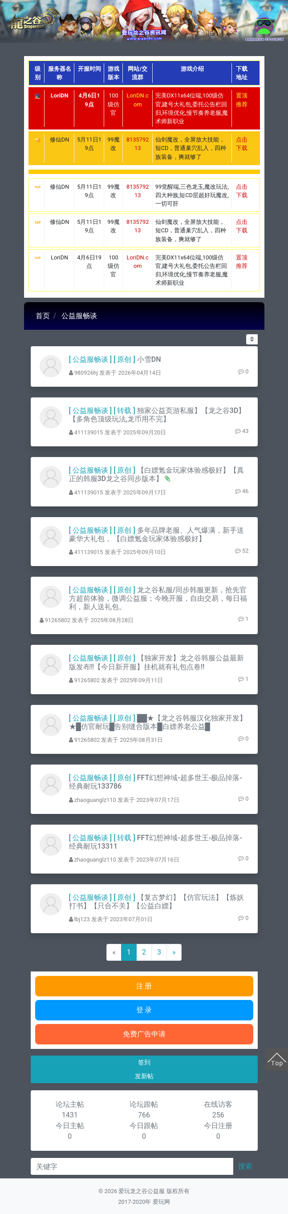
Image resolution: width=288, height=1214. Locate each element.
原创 (124, 359)
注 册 (144, 986)
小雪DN (149, 359)
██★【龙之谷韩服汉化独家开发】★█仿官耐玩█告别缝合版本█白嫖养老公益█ (158, 722)
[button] (252, 339)
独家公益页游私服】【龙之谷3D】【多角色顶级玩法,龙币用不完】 (157, 414)
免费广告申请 (144, 1034)
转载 (124, 410)
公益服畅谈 (79, 316)
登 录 (144, 1010)
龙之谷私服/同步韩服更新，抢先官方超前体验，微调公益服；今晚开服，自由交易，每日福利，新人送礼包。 (158, 598)
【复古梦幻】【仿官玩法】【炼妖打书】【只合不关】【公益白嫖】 (156, 901)
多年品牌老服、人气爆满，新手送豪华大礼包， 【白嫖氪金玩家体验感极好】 (156, 534)
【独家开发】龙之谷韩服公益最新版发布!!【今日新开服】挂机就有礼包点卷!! (156, 662)
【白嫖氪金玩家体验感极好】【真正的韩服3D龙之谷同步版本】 (156, 474)
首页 (43, 316)
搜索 (245, 1166)
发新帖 (144, 1076)
